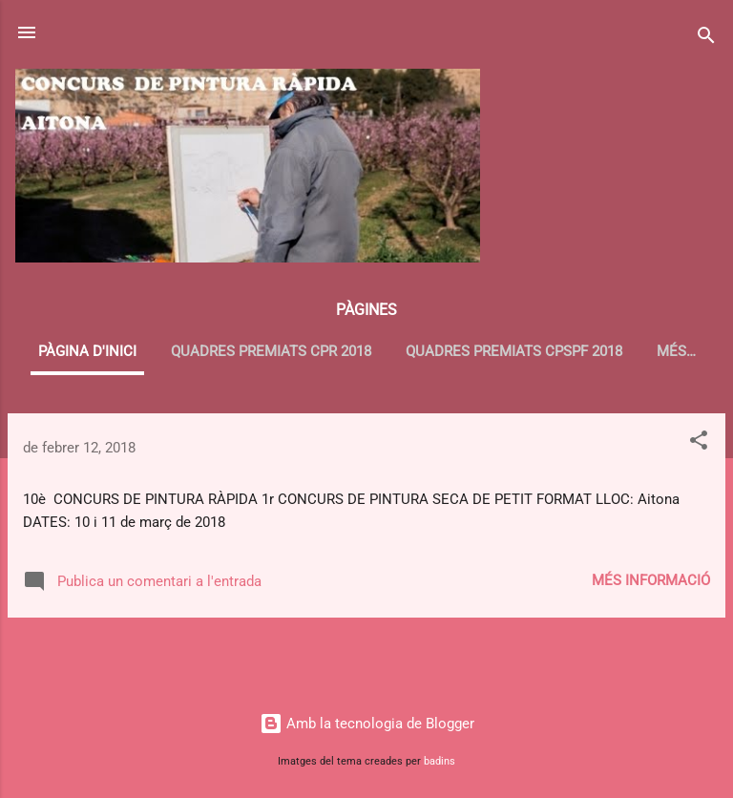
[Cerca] (706, 39)
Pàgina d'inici (87, 351)
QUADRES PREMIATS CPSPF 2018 (514, 351)
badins (439, 761)
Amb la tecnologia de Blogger (367, 723)
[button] (698, 443)
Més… (676, 351)
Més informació (651, 580)
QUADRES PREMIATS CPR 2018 (271, 351)
